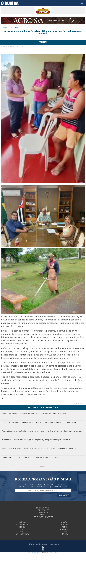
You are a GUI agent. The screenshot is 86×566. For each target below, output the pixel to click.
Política (18, 27)
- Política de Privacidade (43, 517)
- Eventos (64, 527)
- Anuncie (43, 515)
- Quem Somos (43, 510)
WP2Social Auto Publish (34, 552)
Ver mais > (43, 467)
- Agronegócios (21, 525)
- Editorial (64, 525)
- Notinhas (64, 529)
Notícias (12, 27)
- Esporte (21, 529)
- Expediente (43, 512)
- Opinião (64, 531)
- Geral (21, 531)
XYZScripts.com (53, 552)
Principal (5, 27)
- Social (64, 534)
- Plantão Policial (21, 534)
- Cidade (21, 527)
